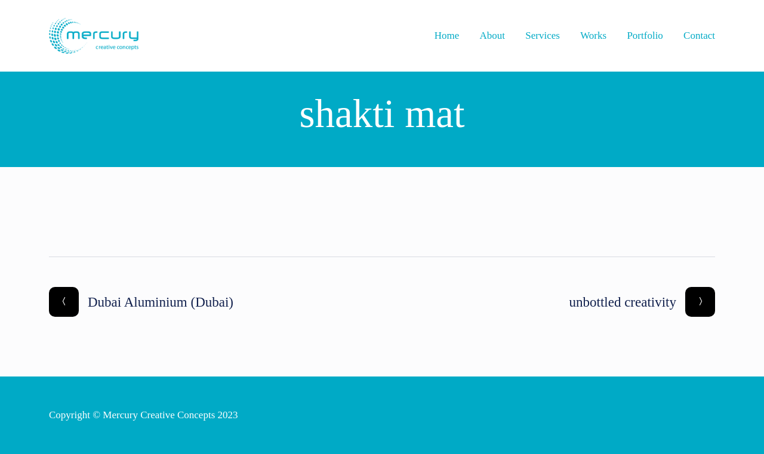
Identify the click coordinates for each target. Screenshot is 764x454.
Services (542, 35)
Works (593, 35)
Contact (699, 35)
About (493, 35)
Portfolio (645, 35)
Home (447, 35)
